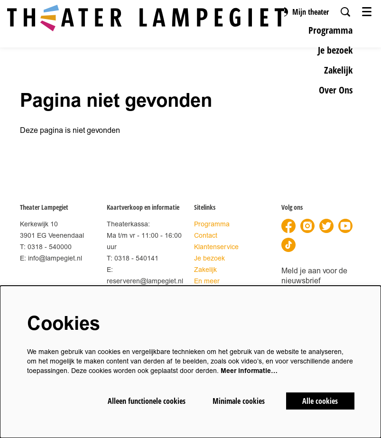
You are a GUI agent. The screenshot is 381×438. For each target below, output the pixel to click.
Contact (205, 236)
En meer (207, 281)
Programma (212, 224)
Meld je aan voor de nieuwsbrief (314, 276)
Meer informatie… (249, 371)
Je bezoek (209, 258)
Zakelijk (205, 270)
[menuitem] (330, 30)
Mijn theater (304, 12)
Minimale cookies (239, 401)
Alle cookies (320, 401)
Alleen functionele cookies (147, 401)
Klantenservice (216, 247)
